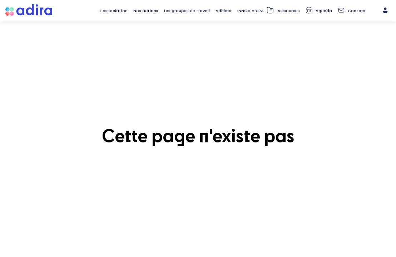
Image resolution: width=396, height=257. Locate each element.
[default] (224, 10)
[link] (114, 10)
